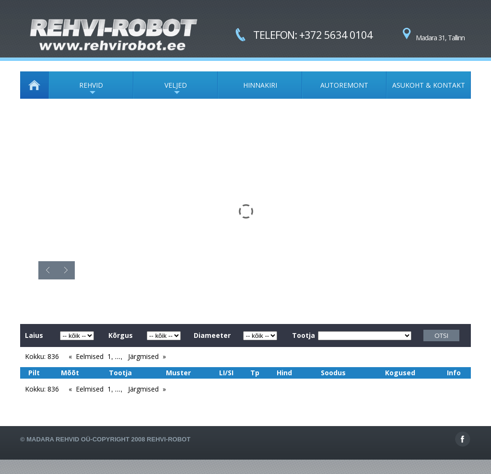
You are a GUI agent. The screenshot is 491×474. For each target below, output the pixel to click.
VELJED (160, 90)
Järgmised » (147, 356)
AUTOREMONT (344, 85)
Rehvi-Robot (168, 439)
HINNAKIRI (260, 85)
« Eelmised (86, 356)
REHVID (76, 90)
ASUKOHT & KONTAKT (428, 85)
